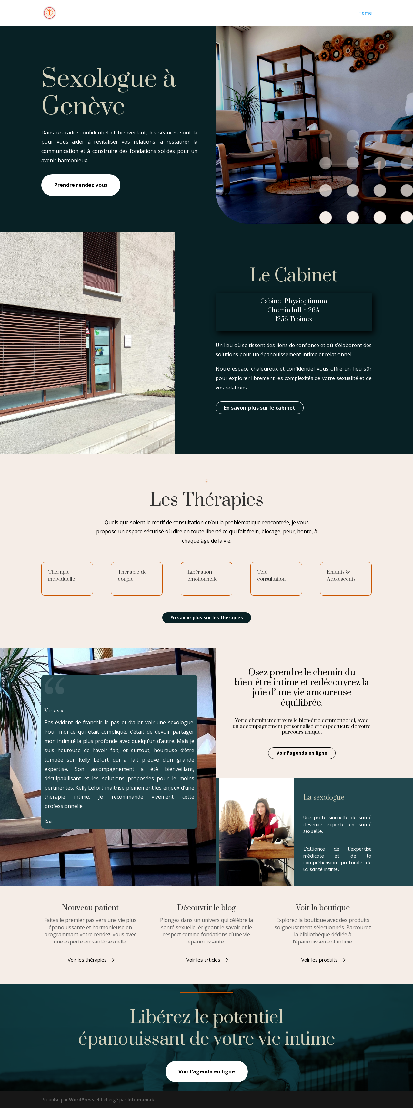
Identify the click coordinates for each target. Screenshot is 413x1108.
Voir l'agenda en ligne (302, 753)
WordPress (81, 1099)
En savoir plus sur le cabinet (259, 407)
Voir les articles (203, 959)
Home (365, 13)
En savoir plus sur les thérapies (206, 617)
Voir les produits (319, 959)
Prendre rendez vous (80, 184)
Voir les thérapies (87, 959)
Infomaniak (140, 1099)
